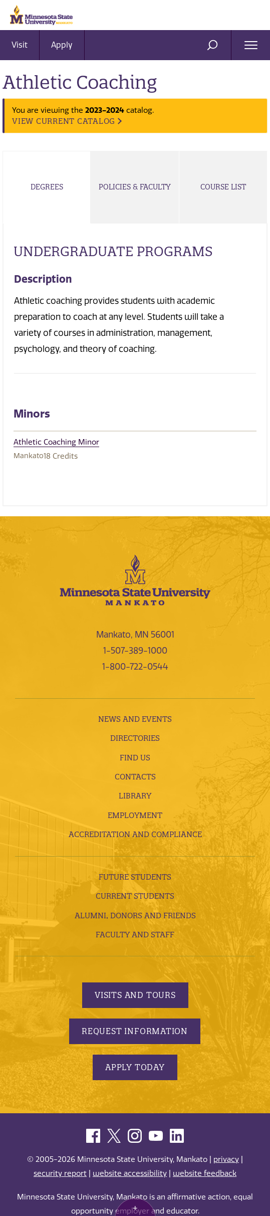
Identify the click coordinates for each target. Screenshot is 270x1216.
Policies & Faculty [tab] (135, 186)
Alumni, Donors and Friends (135, 915)
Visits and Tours (135, 995)
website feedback (204, 1173)
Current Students (135, 896)
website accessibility (130, 1173)
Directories (135, 738)
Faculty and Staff (135, 934)
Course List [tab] (223, 186)
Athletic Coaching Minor (56, 442)
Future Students (135, 877)
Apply (62, 45)
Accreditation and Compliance (135, 834)
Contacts (135, 776)
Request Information (135, 1031)
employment (135, 815)
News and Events (135, 719)
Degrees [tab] (47, 186)
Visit (20, 45)
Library (135, 795)
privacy (226, 1159)
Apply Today (135, 1067)
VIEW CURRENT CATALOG (63, 121)
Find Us (135, 757)
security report (60, 1173)
